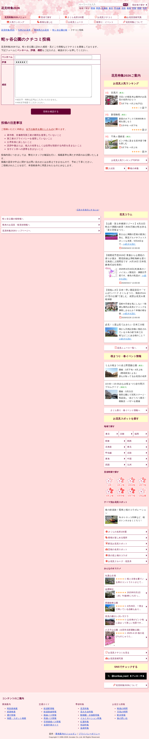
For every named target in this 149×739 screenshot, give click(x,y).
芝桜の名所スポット (116, 549)
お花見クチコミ (103, 17)
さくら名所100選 (74, 17)
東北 (111, 8)
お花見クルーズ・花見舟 (118, 561)
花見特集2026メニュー (15, 17)
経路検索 (11, 711)
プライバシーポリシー (89, 734)
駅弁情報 (121, 715)
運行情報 (11, 715)
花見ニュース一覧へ (125, 347)
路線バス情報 (50, 715)
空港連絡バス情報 (52, 721)
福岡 (137, 434)
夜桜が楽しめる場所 (116, 537)
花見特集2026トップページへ (16, 230)
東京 (107, 434)
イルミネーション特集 (91, 718)
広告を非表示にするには (88, 210)
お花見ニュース (74, 22)
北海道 (104, 8)
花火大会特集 (86, 711)
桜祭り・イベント (103, 22)
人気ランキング (15, 22)
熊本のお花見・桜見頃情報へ (16, 225)
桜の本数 (133, 168)
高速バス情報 (50, 718)
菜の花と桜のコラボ (116, 555)
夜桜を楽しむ (45, 22)
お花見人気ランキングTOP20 (125, 160)
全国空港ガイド (51, 725)
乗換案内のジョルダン (66, 734)
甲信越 (117, 8)
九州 (145, 8)
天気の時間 (122, 711)
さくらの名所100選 (116, 531)
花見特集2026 (10, 8)
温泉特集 (84, 728)
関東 (93, 8)
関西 (98, 8)
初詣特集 (84, 725)
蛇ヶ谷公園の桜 (59, 30)
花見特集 (84, 708)
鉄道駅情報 (49, 708)
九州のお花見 (24, 30)
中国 (134, 8)
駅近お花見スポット (116, 543)
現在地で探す (138, 5)
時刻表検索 (12, 708)
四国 (139, 8)
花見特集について (133, 22)
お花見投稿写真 (133, 17)
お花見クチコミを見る (117, 652)
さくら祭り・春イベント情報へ (125, 410)
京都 (122, 434)
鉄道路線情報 (50, 711)
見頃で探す (45, 17)
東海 (129, 8)
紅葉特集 (84, 721)
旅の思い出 (122, 718)
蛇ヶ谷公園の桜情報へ (13, 219)
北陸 (124, 8)
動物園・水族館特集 (89, 715)
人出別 (110, 168)
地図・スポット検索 (16, 718)
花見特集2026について (125, 685)
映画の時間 (122, 708)
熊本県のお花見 (41, 30)
